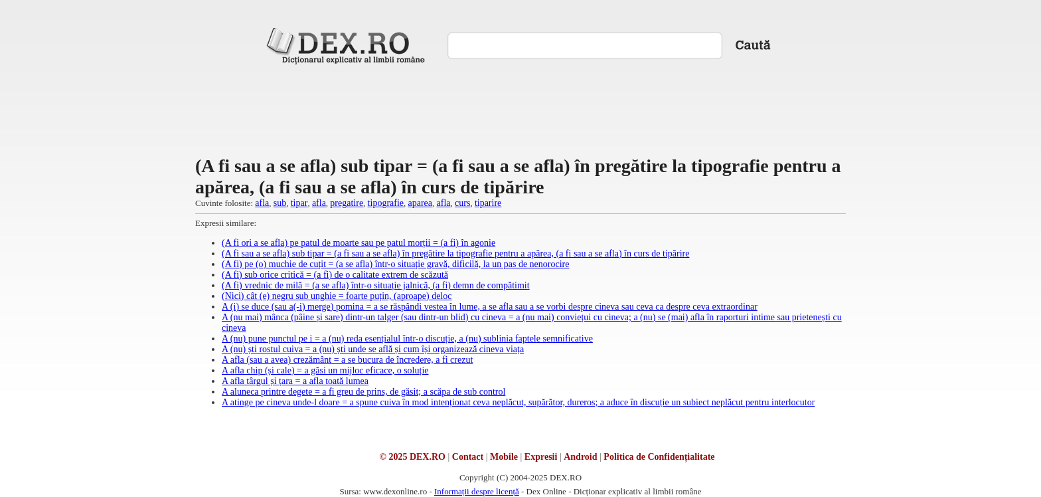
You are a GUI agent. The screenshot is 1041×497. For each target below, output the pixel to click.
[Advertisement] (520, 109)
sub (280, 203)
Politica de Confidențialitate (658, 457)
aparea (420, 203)
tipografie (386, 203)
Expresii (541, 457)
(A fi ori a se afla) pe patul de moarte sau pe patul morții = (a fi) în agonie (358, 243)
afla (262, 203)
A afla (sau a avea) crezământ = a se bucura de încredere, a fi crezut (347, 360)
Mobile (504, 457)
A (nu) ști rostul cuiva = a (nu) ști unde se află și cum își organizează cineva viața (373, 349)
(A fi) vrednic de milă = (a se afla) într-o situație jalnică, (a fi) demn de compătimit (376, 285)
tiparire (488, 203)
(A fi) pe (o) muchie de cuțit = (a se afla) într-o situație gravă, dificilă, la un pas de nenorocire (395, 264)
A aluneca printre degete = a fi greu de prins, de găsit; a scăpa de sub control (363, 392)
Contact (467, 457)
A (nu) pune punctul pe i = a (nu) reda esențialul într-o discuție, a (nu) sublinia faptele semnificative (407, 339)
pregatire (346, 203)
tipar (299, 203)
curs (462, 203)
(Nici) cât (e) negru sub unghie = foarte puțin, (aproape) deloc (336, 296)
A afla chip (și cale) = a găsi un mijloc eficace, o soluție (325, 370)
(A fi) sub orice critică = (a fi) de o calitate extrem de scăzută (335, 275)
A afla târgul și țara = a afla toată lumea (295, 381)
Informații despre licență (476, 491)
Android (580, 457)
